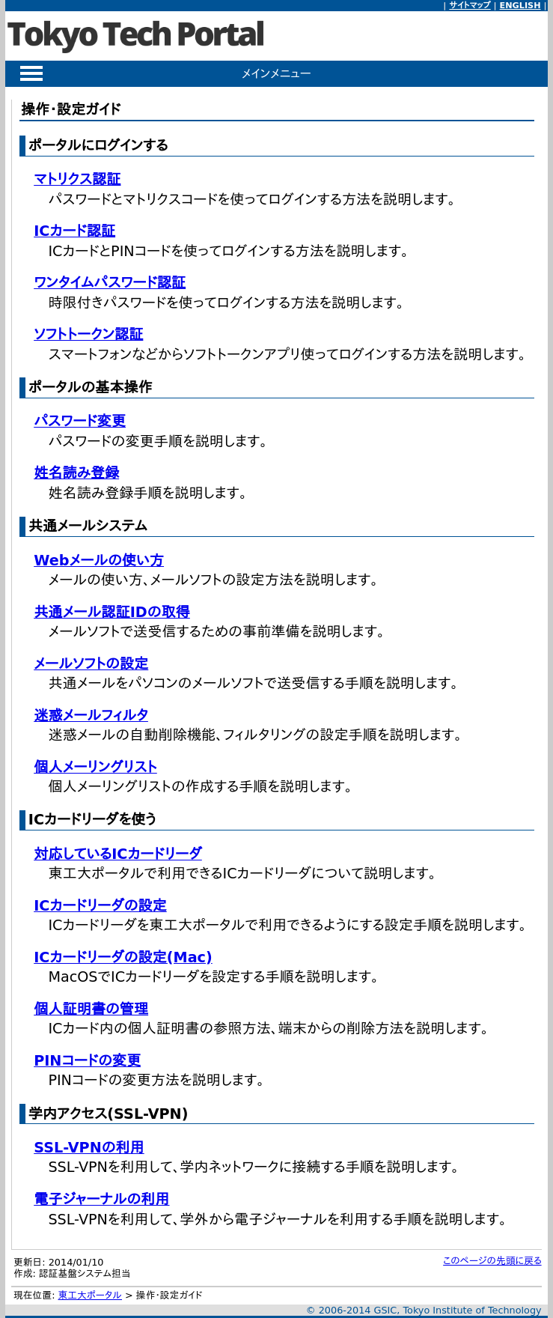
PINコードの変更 (87, 1060)
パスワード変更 (80, 421)
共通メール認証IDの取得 (112, 612)
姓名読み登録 (76, 473)
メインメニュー (276, 74)
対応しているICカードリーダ (118, 854)
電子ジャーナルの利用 (101, 1199)
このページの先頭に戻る (492, 1260)
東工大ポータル (90, 1295)
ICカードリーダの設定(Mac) (123, 957)
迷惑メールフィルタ (91, 715)
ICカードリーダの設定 (100, 905)
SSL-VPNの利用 (89, 1147)
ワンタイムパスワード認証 (110, 282)
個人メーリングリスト (95, 767)
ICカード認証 (74, 231)
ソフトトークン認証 (88, 334)
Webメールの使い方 (99, 560)
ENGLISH (520, 5)
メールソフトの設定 (91, 663)
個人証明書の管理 (91, 1009)
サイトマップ (469, 5)
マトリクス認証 (77, 179)
